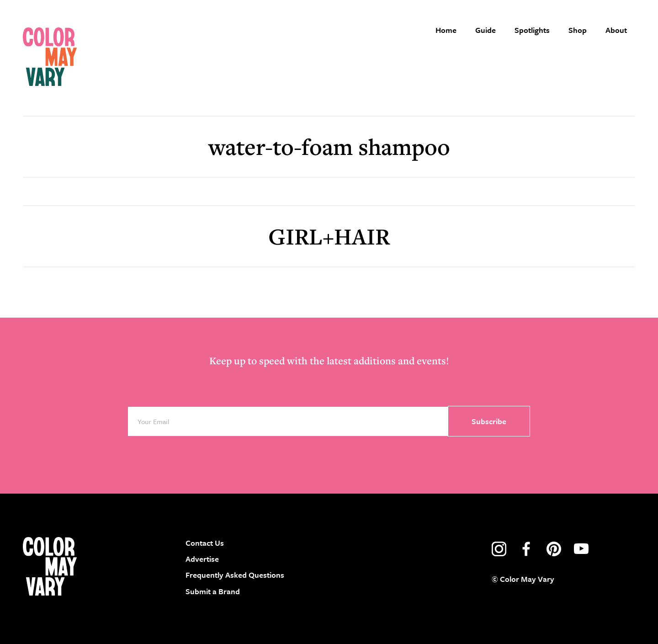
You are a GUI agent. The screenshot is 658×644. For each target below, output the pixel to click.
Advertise (202, 558)
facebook (526, 549)
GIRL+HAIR (329, 236)
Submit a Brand (213, 591)
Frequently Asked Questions (235, 574)
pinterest (554, 549)
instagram (499, 549)
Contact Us (205, 542)
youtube (581, 549)
